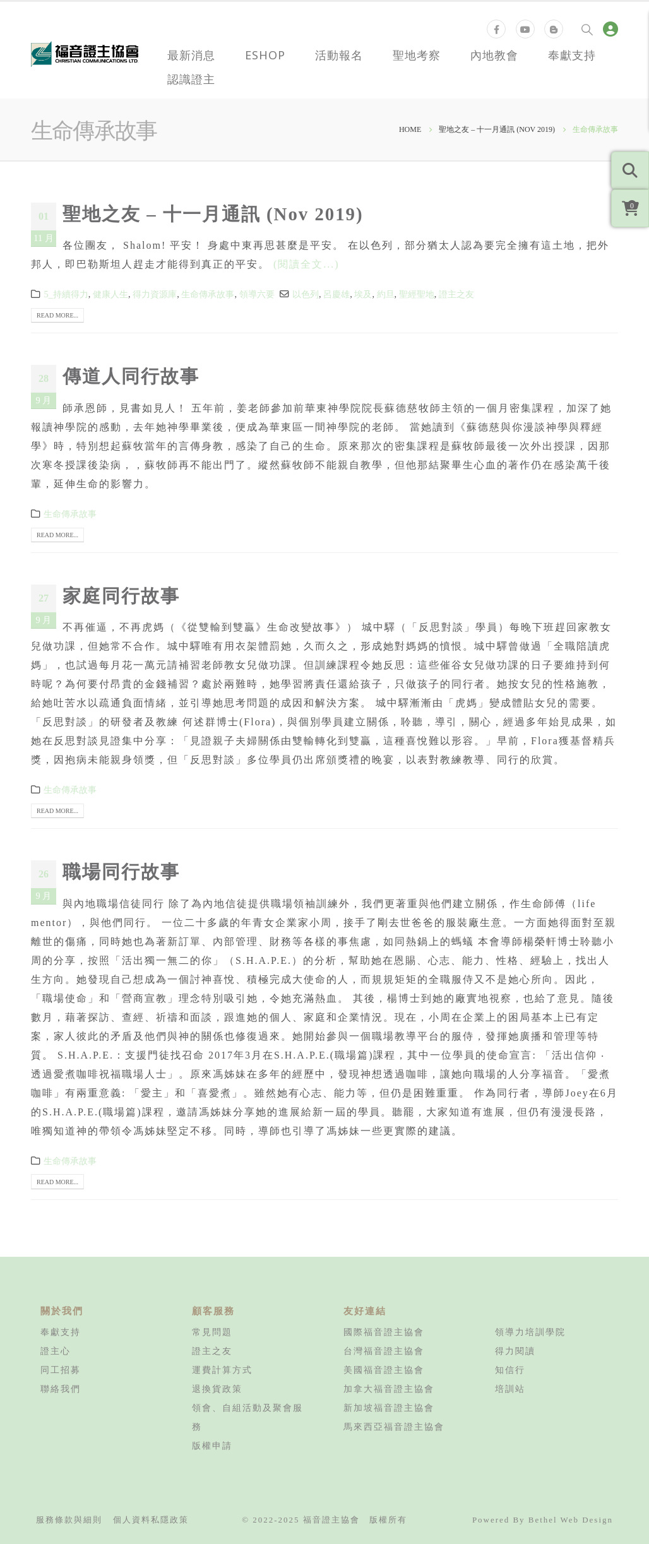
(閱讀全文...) (306, 264)
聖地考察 (417, 54)
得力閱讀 (515, 1351)
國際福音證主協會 (383, 1332)
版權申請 (212, 1445)
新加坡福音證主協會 (388, 1408)
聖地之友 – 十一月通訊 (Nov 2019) (213, 214)
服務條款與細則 (69, 1519)
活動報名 (339, 54)
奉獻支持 (572, 54)
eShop (265, 54)
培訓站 (510, 1389)
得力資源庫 (155, 294)
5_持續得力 (66, 294)
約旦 (386, 294)
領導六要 (257, 294)
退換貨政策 (217, 1389)
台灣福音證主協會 (383, 1351)
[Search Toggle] (587, 29)
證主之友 (456, 294)
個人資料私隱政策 (151, 1519)
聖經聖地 (416, 294)
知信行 (510, 1370)
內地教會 (494, 54)
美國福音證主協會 (383, 1370)
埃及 (363, 294)
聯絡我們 (60, 1389)
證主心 (55, 1351)
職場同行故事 (121, 872)
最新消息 (191, 54)
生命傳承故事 (207, 294)
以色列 (305, 294)
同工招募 (60, 1370)
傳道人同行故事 (131, 376)
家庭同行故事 (121, 596)
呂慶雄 (336, 294)
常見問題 (212, 1332)
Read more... (57, 315)
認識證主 (191, 78)
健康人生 (110, 294)
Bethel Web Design (570, 1519)
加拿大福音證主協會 (388, 1389)
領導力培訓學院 (530, 1332)
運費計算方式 (222, 1370)
